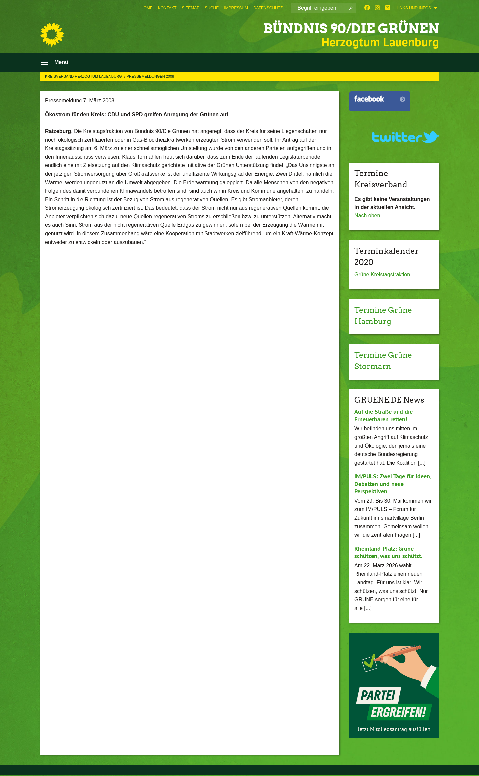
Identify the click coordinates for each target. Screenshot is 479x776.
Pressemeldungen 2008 (150, 78)
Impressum (236, 8)
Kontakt (167, 8)
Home (147, 8)
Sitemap (191, 8)
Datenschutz (268, 8)
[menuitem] (147, 8)
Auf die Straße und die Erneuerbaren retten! (383, 416)
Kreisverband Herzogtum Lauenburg (84, 78)
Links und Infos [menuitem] (414, 8)
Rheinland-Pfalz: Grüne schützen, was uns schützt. (388, 553)
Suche (212, 8)
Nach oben (367, 217)
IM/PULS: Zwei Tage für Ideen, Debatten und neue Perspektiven (392, 485)
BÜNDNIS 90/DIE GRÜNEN (342, 28)
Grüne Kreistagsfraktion (382, 276)
